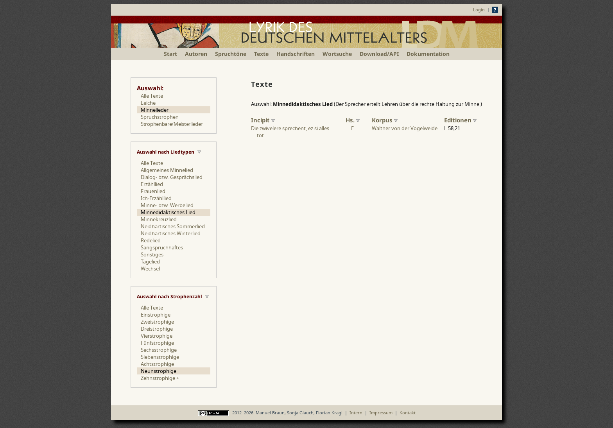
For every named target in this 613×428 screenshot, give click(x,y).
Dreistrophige (157, 328)
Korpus (385, 120)
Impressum (381, 412)
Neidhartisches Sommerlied (173, 226)
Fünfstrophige (157, 342)
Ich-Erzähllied (156, 198)
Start (170, 53)
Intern (356, 412)
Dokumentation (428, 53)
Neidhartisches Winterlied (171, 233)
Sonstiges (152, 254)
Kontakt (408, 412)
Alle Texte (152, 95)
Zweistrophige (157, 321)
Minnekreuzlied (159, 219)
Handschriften (295, 53)
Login (479, 10)
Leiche (148, 102)
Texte (261, 53)
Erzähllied (152, 184)
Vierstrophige (156, 335)
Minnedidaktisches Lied (168, 212)
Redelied (151, 240)
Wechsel (150, 268)
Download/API (379, 53)
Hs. (353, 120)
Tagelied (150, 261)
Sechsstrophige (159, 349)
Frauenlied (153, 191)
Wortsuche (337, 53)
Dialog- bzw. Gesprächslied (172, 177)
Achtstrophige (157, 363)
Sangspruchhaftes (162, 247)
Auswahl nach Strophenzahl (169, 296)
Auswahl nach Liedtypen (165, 152)
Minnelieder (154, 109)
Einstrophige (155, 314)
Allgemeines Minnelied (167, 170)
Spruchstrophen (160, 116)
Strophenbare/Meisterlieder (172, 123)
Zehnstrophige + (160, 377)
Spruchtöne (230, 53)
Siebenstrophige (160, 356)
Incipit (263, 120)
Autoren (196, 53)
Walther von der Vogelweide (404, 128)
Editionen (460, 120)
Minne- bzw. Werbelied (167, 205)
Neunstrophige (158, 370)
